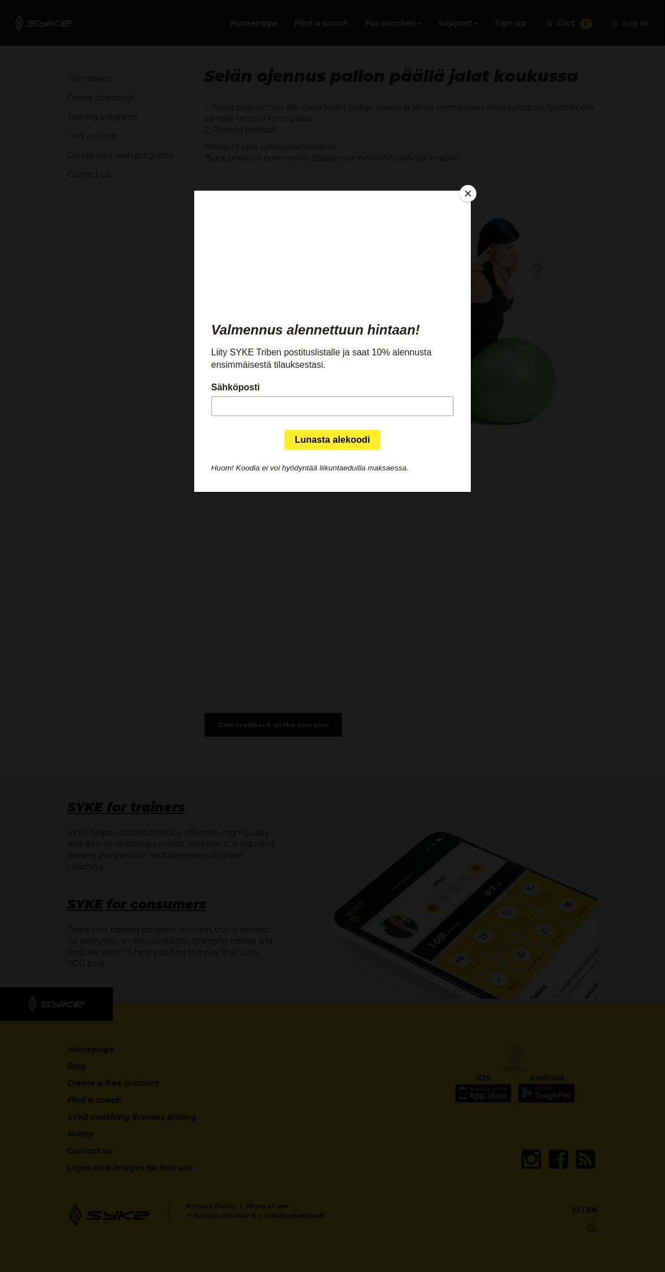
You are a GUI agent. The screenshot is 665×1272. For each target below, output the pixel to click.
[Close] (468, 193)
